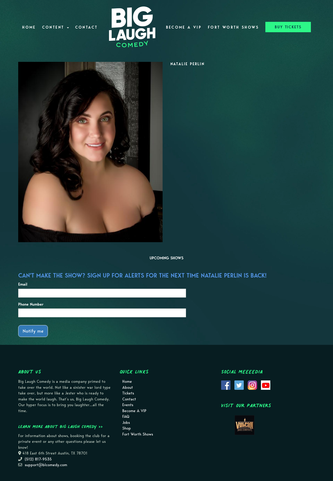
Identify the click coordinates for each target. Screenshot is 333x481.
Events (127, 405)
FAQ (125, 416)
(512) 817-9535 (38, 459)
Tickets (128, 393)
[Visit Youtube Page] (265, 385)
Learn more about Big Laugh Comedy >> (60, 426)
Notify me (33, 331)
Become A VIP (184, 27)
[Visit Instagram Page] (252, 385)
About (127, 387)
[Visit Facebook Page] (225, 385)
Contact (86, 27)
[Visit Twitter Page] (239, 385)
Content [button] (55, 27)
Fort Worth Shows (233, 27)
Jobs (126, 422)
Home (29, 27)
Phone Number (30, 304)
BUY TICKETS (288, 27)
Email (22, 284)
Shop (126, 428)
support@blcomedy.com (46, 465)
